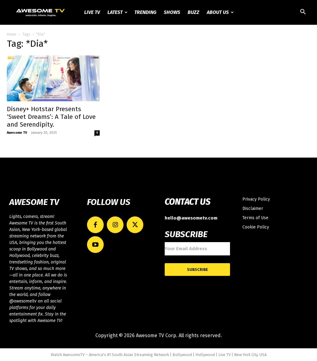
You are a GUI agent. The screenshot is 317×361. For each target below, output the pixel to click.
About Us (220, 12)
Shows (172, 12)
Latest (117, 12)
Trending (145, 12)
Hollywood (205, 354)
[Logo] (41, 12)
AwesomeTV (74, 354)
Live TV (92, 12)
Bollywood (182, 354)
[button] (302, 12)
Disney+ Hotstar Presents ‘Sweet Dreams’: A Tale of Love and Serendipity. (51, 116)
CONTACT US (187, 202)
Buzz (193, 12)
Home (11, 34)
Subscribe (197, 269)
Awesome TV (17, 133)
